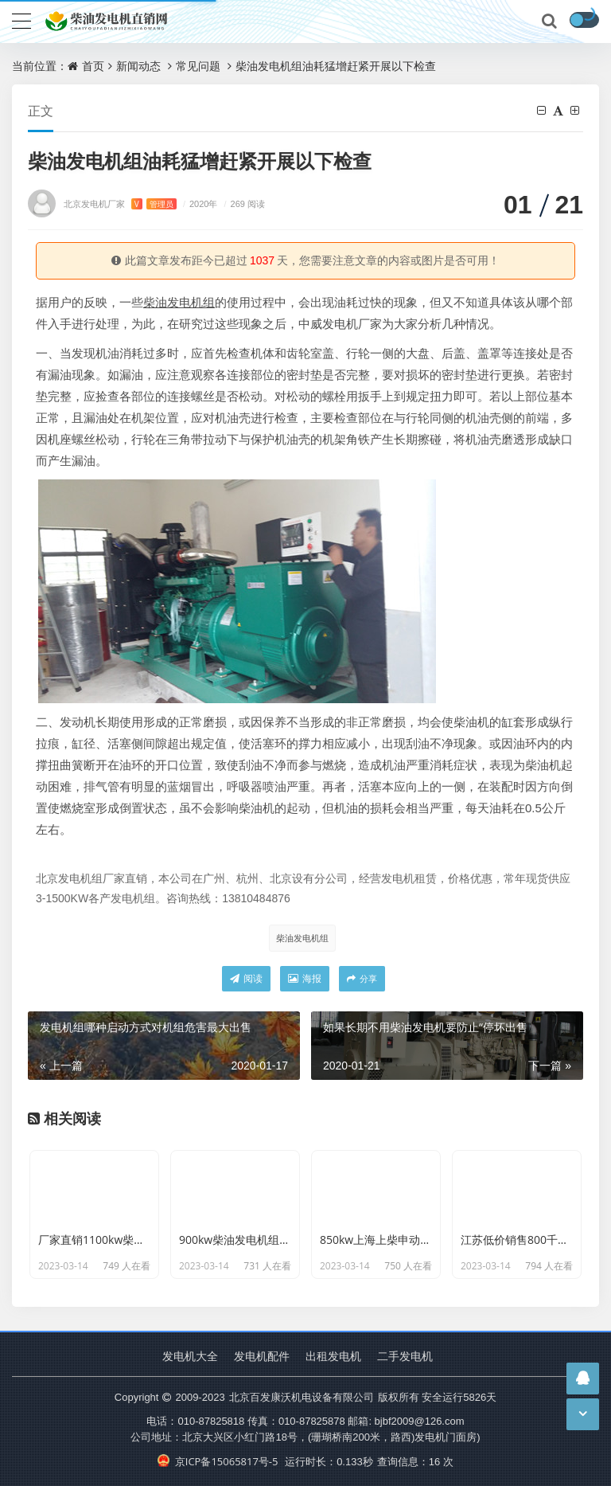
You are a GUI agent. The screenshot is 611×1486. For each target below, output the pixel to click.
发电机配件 (262, 1355)
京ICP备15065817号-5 (218, 1461)
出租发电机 (333, 1355)
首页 (93, 65)
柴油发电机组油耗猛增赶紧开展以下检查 (335, 65)
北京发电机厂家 (120, 203)
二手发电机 (405, 1355)
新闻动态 (138, 65)
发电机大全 (190, 1355)
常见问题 (198, 65)
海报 (304, 978)
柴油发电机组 (302, 938)
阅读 (246, 978)
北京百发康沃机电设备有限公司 (301, 1397)
